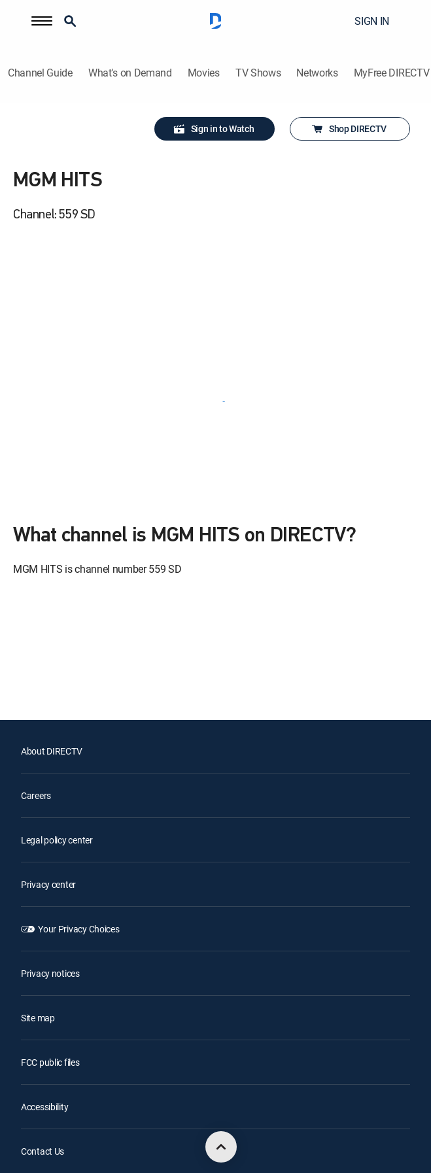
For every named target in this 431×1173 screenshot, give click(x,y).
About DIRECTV (51, 611)
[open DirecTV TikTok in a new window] (170, 1121)
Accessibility (44, 966)
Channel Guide (40, 73)
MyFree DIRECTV (392, 73)
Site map (38, 878)
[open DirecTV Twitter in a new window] (83, 1121)
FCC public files (50, 922)
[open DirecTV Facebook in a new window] (55, 1121)
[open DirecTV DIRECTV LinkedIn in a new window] (26, 1121)
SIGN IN (371, 21)
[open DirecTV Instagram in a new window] (112, 1121)
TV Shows (258, 73)
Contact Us (42, 1011)
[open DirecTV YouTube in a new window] (141, 1121)
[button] (41, 20)
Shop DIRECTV (349, 128)
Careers (36, 655)
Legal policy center (57, 700)
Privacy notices (50, 833)
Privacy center (48, 744)
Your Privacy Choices (78, 789)
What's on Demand (130, 73)
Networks (316, 73)
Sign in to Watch (213, 129)
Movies (204, 73)
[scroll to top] (221, 1146)
